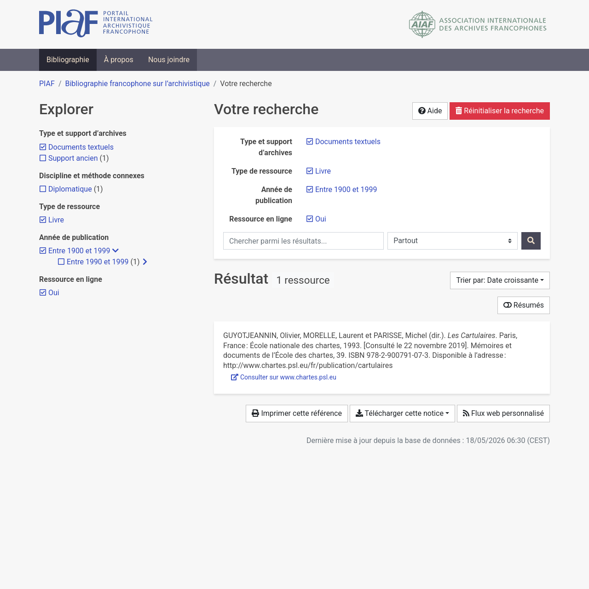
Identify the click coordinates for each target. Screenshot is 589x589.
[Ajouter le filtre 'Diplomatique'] (70, 189)
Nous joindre (169, 59)
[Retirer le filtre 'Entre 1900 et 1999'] (346, 189)
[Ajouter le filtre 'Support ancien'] (73, 158)
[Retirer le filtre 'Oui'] (320, 219)
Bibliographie (67, 59)
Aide (430, 110)
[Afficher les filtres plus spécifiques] (145, 262)
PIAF (47, 83)
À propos (118, 59)
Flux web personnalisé (503, 413)
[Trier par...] (500, 280)
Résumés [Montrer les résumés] (523, 305)
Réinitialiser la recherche (500, 110)
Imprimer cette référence (296, 413)
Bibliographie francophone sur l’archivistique (137, 83)
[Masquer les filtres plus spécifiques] (115, 251)
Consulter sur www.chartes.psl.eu (283, 377)
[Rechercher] (531, 241)
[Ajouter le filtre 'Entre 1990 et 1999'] (97, 261)
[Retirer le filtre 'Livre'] (323, 171)
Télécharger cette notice (400, 413)
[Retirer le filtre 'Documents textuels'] (348, 141)
